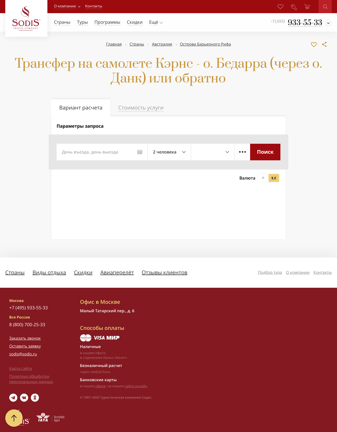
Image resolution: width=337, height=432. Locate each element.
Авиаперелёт (117, 272)
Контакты (323, 272)
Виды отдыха (49, 272)
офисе (100, 386)
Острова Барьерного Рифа (205, 44)
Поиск (265, 151)
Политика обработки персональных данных (31, 379)
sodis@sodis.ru (23, 354)
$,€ (273, 178)
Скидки (83, 272)
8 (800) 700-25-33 (27, 324)
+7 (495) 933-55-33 (28, 308)
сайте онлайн (136, 386)
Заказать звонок (25, 338)
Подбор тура (270, 272)
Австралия (162, 44)
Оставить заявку (25, 346)
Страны (137, 44)
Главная (114, 44)
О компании (65, 6)
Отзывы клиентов (164, 272)
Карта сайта (20, 368)
